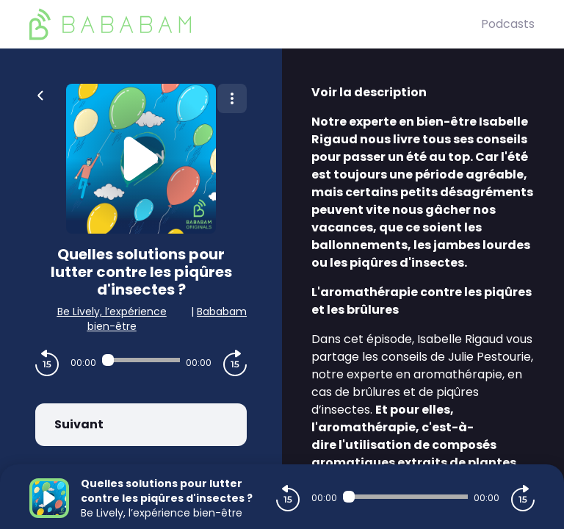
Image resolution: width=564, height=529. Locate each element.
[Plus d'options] (232, 98)
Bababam (222, 311)
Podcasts (508, 23)
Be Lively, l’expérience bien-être (112, 319)
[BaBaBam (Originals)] (255, 24)
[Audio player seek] (141, 360)
